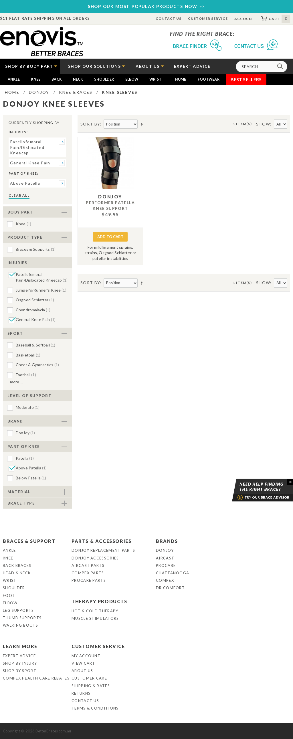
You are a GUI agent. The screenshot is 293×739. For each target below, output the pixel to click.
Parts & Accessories (101, 541)
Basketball (28, 354)
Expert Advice (19, 656)
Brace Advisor (255, 490)
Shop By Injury (20, 663)
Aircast (165, 558)
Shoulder (104, 79)
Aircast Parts (88, 565)
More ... (16, 381)
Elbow (131, 79)
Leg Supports (18, 610)
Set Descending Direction (142, 124)
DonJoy (25, 432)
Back (57, 79)
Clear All (19, 195)
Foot (9, 595)
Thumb (180, 79)
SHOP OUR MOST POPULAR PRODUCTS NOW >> (146, 6)
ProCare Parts (89, 580)
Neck (78, 79)
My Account (86, 656)
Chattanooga (172, 573)
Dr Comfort (170, 587)
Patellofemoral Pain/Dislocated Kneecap (42, 277)
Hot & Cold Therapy (95, 611)
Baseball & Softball (35, 344)
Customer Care (89, 678)
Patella (25, 458)
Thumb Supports (22, 617)
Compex (165, 580)
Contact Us (169, 18)
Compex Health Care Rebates (36, 678)
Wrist (155, 79)
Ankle (14, 79)
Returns (81, 693)
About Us (82, 670)
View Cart (83, 663)
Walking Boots (20, 625)
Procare (166, 565)
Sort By (90, 123)
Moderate (27, 407)
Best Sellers (246, 79)
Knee (36, 79)
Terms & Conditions (95, 708)
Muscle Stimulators (95, 618)
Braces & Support (29, 541)
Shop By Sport (19, 670)
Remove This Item (62, 142)
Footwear (208, 79)
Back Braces (17, 565)
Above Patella (31, 467)
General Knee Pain (36, 319)
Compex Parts (88, 573)
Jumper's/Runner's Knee (41, 290)
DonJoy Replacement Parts (103, 550)
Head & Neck (17, 573)
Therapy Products (99, 601)
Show (263, 123)
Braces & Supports (36, 249)
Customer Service (207, 18)
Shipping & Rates (91, 686)
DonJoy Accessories (95, 558)
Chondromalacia (33, 309)
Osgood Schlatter (35, 299)
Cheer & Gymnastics (37, 364)
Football (26, 374)
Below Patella (31, 477)
